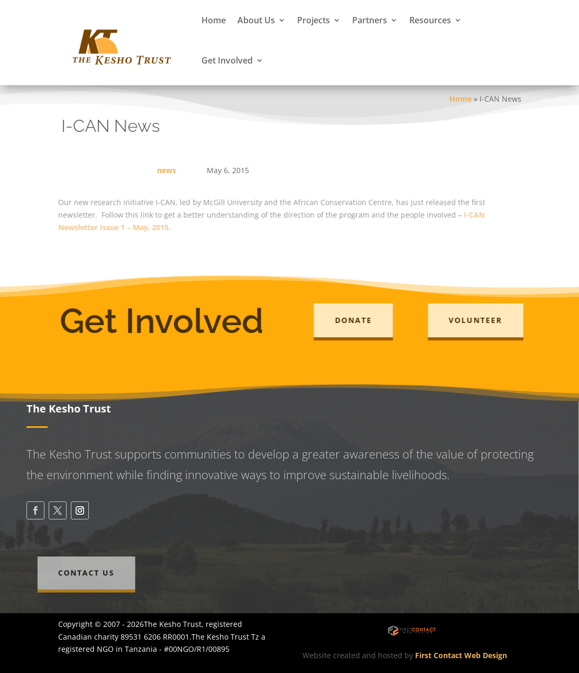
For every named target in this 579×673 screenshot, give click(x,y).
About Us (256, 20)
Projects (313, 20)
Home (213, 20)
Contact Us (96, 573)
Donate (357, 320)
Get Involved (227, 60)
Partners (369, 20)
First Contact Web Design (461, 655)
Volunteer (479, 320)
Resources (430, 20)
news (166, 170)
